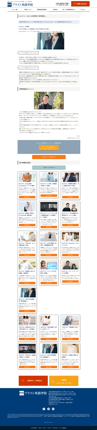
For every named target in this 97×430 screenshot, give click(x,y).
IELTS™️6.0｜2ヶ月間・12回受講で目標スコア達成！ (48, 184)
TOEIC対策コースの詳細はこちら (49, 157)
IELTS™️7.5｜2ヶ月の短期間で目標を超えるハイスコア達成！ (70, 214)
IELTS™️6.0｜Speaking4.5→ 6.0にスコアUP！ (70, 244)
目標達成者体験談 (41, 9)
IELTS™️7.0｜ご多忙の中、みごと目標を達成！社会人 (27, 244)
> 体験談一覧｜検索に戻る (49, 167)
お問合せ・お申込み (34, 380)
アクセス (82, 9)
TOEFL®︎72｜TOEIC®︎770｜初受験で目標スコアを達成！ (27, 356)
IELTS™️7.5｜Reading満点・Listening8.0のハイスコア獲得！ (27, 184)
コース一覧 (14, 9)
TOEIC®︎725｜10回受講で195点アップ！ (70, 328)
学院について (28, 9)
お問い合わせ (82, 4)
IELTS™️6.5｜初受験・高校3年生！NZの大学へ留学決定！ (26, 214)
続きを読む (27, 197)
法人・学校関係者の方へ (69, 9)
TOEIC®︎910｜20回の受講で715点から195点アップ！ (48, 328)
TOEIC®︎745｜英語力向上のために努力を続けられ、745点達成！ (27, 328)
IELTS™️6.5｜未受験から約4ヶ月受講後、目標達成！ (27, 272)
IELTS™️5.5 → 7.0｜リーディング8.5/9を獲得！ (70, 272)
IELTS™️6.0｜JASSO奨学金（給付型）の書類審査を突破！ (48, 244)
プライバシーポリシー (48, 422)
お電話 (64, 381)
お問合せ (55, 9)
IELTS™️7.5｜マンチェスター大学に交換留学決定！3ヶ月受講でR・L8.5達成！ (48, 215)
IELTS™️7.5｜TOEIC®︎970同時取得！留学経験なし (26, 300)
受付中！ (48, 147)
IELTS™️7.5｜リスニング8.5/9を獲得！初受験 (48, 272)
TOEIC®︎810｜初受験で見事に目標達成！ (70, 356)
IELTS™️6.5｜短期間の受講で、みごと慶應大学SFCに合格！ (70, 184)
